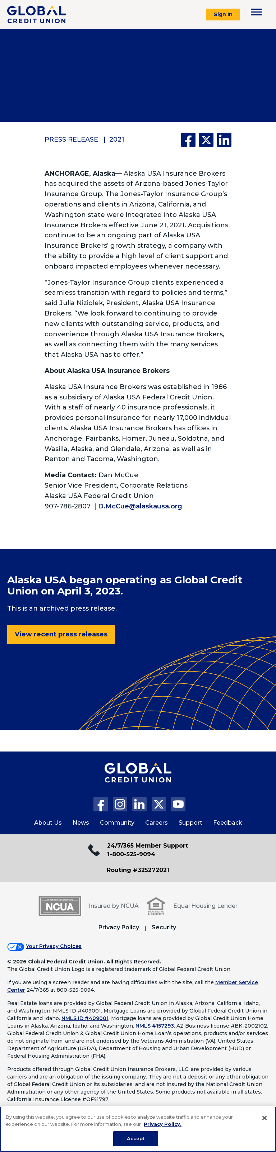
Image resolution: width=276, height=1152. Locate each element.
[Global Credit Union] (36, 14)
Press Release (71, 139)
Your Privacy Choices (54, 946)
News (81, 822)
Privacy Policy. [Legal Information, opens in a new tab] (162, 1124)
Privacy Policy (118, 927)
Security (164, 927)
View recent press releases (61, 634)
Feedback (227, 822)
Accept (136, 1138)
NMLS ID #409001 (85, 1018)
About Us (48, 822)
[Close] (264, 1118)
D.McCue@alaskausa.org (140, 506)
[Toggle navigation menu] (256, 12)
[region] (138, 1129)
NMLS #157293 (154, 1026)
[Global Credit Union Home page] (138, 779)
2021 (116, 139)
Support (190, 822)
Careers (156, 822)
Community (117, 822)
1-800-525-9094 (131, 854)
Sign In (223, 14)
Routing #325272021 (138, 870)
